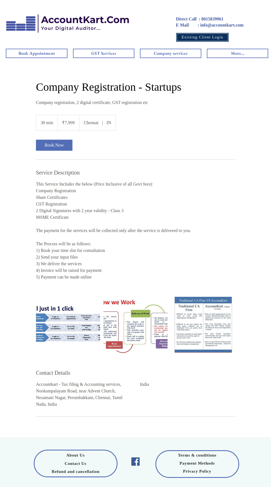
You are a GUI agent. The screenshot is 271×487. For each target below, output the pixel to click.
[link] (54, 145)
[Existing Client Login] (202, 37)
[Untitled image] (68, 325)
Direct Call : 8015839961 (199, 19)
